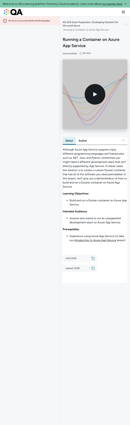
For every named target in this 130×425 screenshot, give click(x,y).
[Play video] (95, 94)
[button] (125, 3)
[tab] (69, 140)
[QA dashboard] (13, 12)
